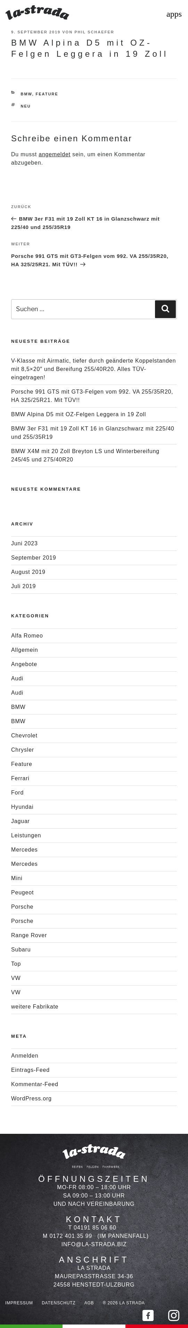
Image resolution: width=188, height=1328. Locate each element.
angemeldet (55, 154)
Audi (17, 678)
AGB (89, 1303)
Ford (17, 793)
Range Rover (29, 935)
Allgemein (24, 650)
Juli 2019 (23, 586)
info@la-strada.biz (94, 1244)
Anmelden (24, 1056)
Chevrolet (24, 735)
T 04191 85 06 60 (92, 1228)
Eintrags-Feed (30, 1070)
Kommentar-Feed (34, 1084)
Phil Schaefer (94, 32)
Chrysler (22, 750)
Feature (47, 94)
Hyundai (22, 807)
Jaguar (20, 821)
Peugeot (22, 892)
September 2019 (33, 558)
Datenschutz (58, 1303)
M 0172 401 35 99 (67, 1236)
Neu (26, 106)
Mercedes (24, 850)
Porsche (22, 907)
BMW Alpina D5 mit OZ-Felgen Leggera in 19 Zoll (78, 414)
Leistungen (26, 835)
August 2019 (28, 572)
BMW (26, 94)
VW (16, 978)
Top (16, 964)
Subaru (21, 949)
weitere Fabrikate (34, 1007)
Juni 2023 (24, 543)
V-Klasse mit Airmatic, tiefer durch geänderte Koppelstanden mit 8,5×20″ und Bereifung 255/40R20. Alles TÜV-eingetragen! (93, 369)
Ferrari (20, 778)
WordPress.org (31, 1098)
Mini (17, 878)
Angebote (24, 664)
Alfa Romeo (27, 636)
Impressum (19, 1303)
